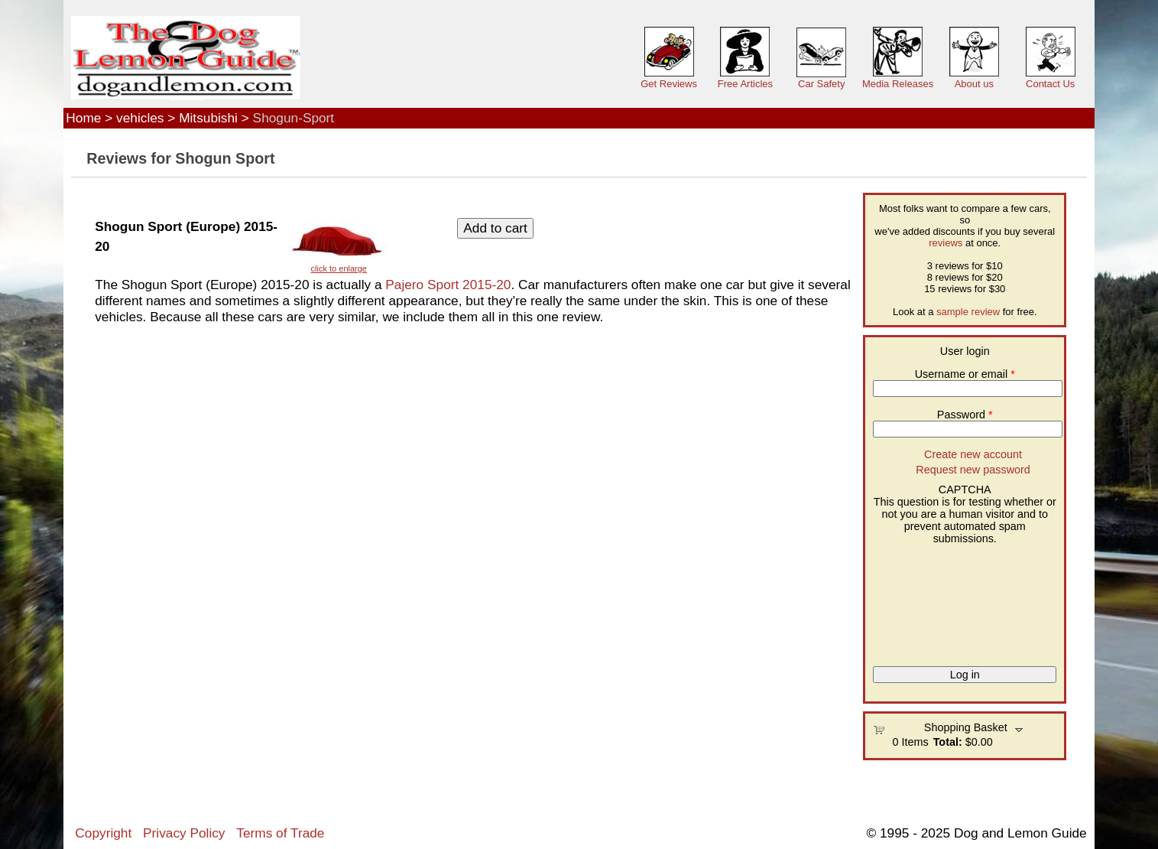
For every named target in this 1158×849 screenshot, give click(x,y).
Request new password (973, 470)
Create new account (973, 454)
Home (83, 117)
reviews (945, 243)
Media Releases (897, 83)
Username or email (965, 374)
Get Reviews (669, 83)
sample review (968, 311)
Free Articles (745, 83)
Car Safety (821, 83)
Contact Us (1050, 83)
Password (965, 414)
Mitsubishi (208, 117)
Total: (947, 742)
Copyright (103, 833)
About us (974, 83)
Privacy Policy (184, 833)
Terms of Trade (280, 833)
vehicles (140, 117)
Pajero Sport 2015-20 (448, 284)
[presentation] (935, 600)
